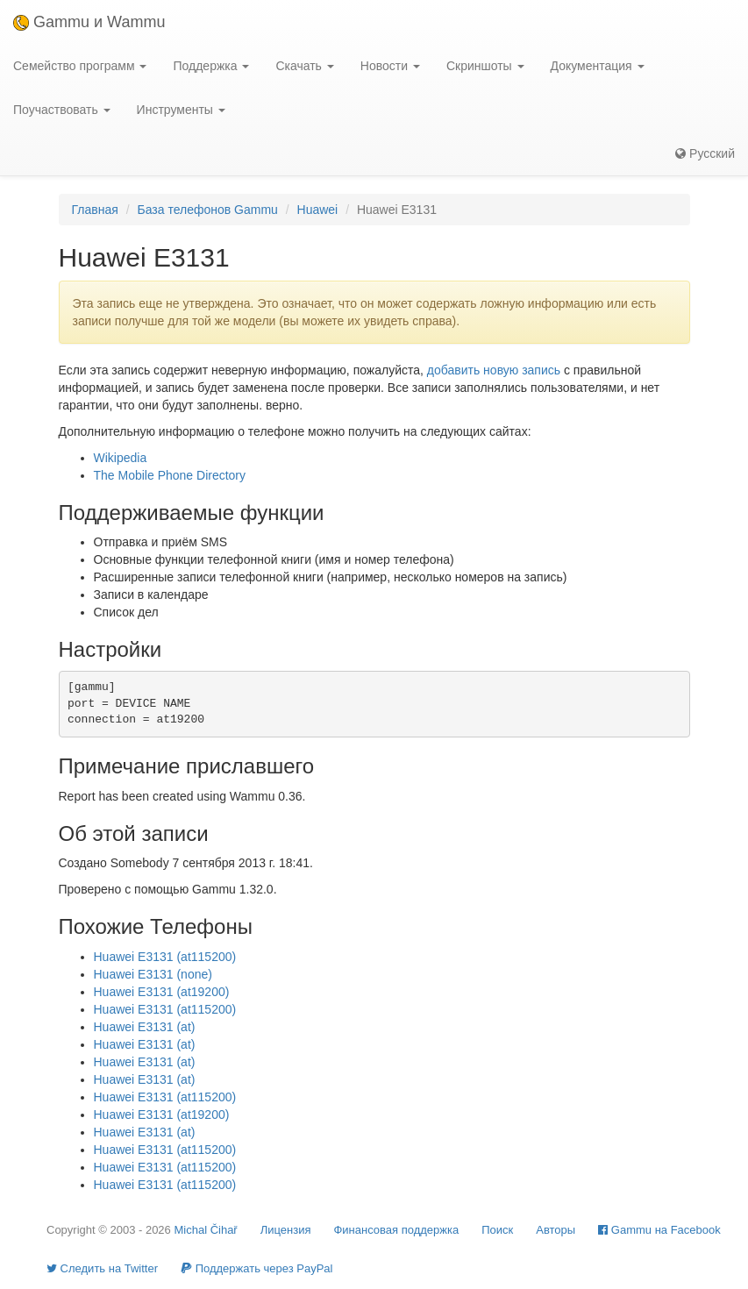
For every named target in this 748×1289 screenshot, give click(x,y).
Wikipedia (120, 458)
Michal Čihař (205, 1229)
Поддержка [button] (211, 66)
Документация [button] (598, 66)
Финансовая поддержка (396, 1229)
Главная (95, 210)
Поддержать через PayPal (256, 1268)
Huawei (317, 210)
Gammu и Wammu (89, 22)
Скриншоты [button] (485, 66)
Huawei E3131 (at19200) (162, 992)
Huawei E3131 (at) (145, 1027)
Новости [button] (390, 66)
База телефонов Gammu (207, 210)
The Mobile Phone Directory (170, 475)
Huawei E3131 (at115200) (165, 957)
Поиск (497, 1229)
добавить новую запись (493, 370)
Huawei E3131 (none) (153, 974)
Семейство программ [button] (79, 66)
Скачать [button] (304, 66)
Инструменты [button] (181, 110)
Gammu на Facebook (659, 1229)
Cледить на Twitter (102, 1268)
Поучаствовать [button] (61, 110)
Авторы (555, 1229)
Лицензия (285, 1229)
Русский (705, 153)
